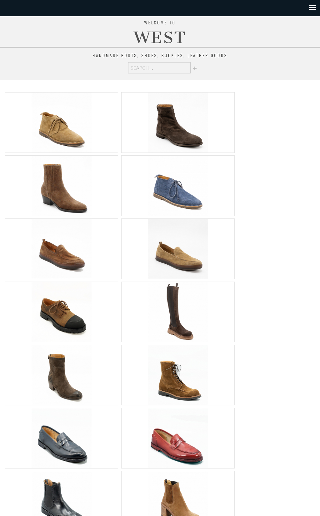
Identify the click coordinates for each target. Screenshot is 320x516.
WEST (160, 37)
